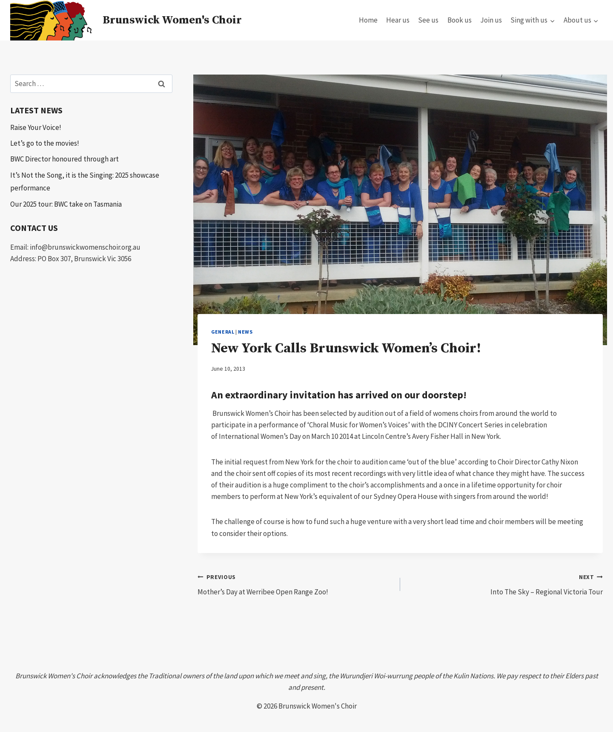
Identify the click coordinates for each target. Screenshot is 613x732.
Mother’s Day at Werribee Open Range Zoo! (295, 584)
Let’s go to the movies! (44, 143)
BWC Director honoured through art (64, 159)
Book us (459, 20)
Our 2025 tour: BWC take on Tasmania (66, 204)
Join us (491, 20)
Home (368, 20)
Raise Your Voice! (35, 127)
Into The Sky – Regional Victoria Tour (505, 584)
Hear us (398, 20)
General (222, 332)
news (245, 332)
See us (428, 20)
